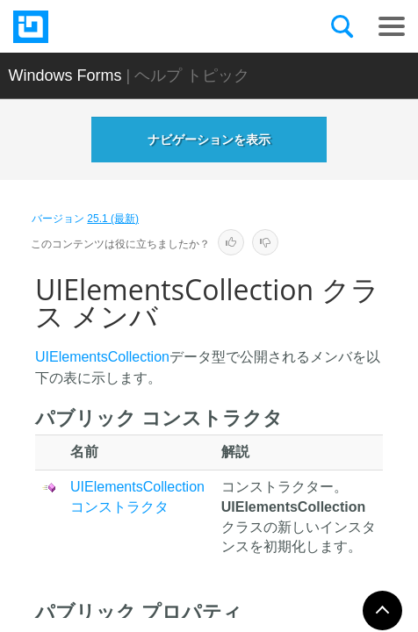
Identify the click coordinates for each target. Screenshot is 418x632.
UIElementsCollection (102, 356)
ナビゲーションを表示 (209, 140)
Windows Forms (65, 75)
